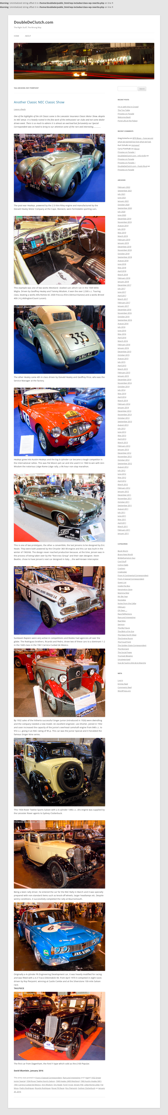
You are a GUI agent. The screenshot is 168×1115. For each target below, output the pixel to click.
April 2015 (122, 365)
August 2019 (123, 225)
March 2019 (123, 236)
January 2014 (123, 407)
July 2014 (121, 390)
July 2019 (121, 229)
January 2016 (123, 348)
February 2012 (124, 488)
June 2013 (122, 432)
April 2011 (122, 523)
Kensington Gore (125, 589)
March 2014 (123, 400)
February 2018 (124, 278)
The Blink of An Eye (126, 631)
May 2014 (122, 393)
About (28, 36)
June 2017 (122, 292)
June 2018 (122, 264)
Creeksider (122, 572)
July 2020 (121, 211)
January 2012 (123, 491)
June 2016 (122, 330)
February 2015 (124, 372)
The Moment (123, 649)
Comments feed (125, 687)
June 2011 (122, 516)
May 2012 (122, 477)
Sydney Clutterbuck (86, 1088)
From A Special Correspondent (48, 1077)
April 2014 (122, 397)
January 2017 (123, 306)
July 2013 (121, 428)
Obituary (121, 607)
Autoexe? (135, 145)
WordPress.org (124, 691)
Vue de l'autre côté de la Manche (132, 663)
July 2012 (121, 470)
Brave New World (125, 554)
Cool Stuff (122, 561)
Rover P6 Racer (57, 1088)
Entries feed (123, 684)
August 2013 (123, 425)
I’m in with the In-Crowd (128, 106)
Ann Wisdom (47, 1084)
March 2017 (123, 299)
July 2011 (121, 512)
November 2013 (125, 414)
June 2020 (122, 215)
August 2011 (123, 509)
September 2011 (125, 505)
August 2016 (123, 323)
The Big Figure (124, 628)
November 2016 (125, 313)
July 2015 (121, 362)
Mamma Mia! (123, 593)
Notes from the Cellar (127, 603)
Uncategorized (124, 659)
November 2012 (125, 456)
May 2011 (122, 519)
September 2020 (125, 208)
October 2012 (123, 460)
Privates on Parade (126, 113)
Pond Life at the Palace (127, 120)
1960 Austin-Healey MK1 (90, 1081)
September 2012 (125, 463)
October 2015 (123, 355)
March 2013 (123, 442)
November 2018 (125, 250)
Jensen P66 (78, 1084)
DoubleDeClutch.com (33, 22)
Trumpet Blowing (125, 656)
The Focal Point (124, 642)
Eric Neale (58, 1084)
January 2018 (123, 281)
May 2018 (122, 267)
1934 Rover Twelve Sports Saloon (40, 1081)
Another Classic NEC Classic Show (39, 102)
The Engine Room (125, 638)
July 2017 (121, 288)
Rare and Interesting (71, 1077)
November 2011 (125, 498)
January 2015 (123, 376)
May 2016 (122, 334)
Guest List (122, 582)
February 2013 (124, 446)
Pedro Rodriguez (26, 1088)
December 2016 (124, 309)
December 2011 (124, 495)
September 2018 (125, 257)
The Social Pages (125, 652)
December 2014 (124, 379)
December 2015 (124, 351)
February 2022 (124, 187)
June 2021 (122, 197)
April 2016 (122, 337)
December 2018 (124, 246)
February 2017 (124, 302)
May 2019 (122, 232)
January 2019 (123, 243)
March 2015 (123, 369)
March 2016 (123, 341)
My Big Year (123, 596)
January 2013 (123, 449)
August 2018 (123, 260)
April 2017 (122, 295)
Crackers (121, 568)
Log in (120, 680)
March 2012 (123, 484)
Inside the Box (124, 586)
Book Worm (123, 551)
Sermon (121, 624)
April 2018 (122, 271)
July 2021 (121, 194)
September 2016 (125, 320)
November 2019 (125, 222)
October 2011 (123, 502)
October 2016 (123, 316)
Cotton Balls (123, 565)
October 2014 (123, 386)
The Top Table (124, 110)
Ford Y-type (68, 1084)
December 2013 (124, 411)
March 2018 (123, 274)
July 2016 (121, 327)
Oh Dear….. (122, 610)
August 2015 (123, 358)
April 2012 (122, 481)
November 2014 (125, 383)
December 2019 (124, 218)
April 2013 (122, 439)
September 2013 (125, 421)
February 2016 (124, 344)
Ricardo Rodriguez (43, 1088)
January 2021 (123, 201)
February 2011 (124, 530)
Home (16, 36)
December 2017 (124, 285)
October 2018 (123, 253)
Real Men (122, 621)
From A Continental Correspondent (133, 575)
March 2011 (123, 526)
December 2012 (124, 453)
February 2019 (124, 239)
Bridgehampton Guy (126, 558)
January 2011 (123, 533)
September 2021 (125, 190)
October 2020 (123, 204)
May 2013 (122, 435)
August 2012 (123, 467)
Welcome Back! (124, 117)
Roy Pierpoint (71, 1088)
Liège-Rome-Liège (92, 1084)
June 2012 (122, 474)
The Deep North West (127, 635)
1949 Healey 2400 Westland (68, 1081)
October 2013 (123, 418)
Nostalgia (122, 600)
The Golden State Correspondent (132, 645)
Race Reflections (125, 614)
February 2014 (124, 404)
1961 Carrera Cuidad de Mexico (27, 1084)
